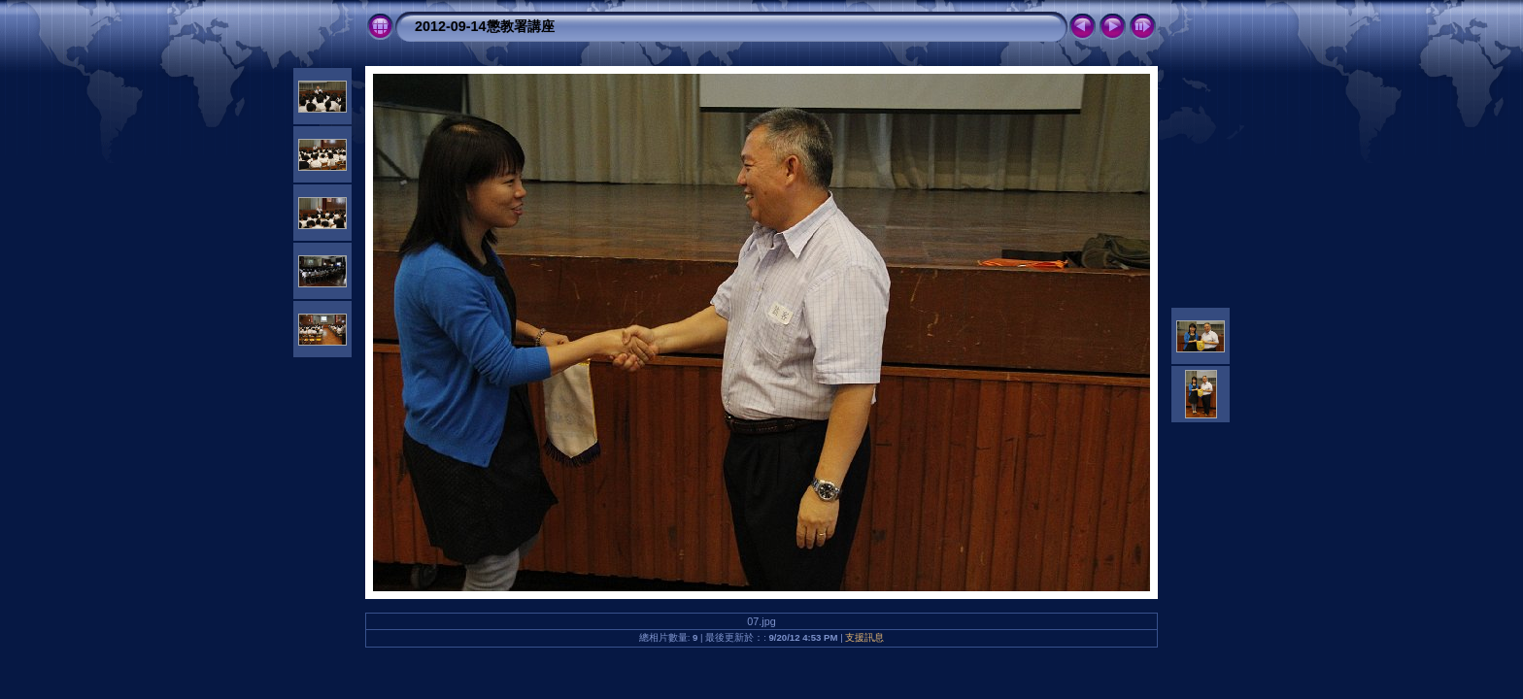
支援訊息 (864, 637)
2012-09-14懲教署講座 (485, 26)
